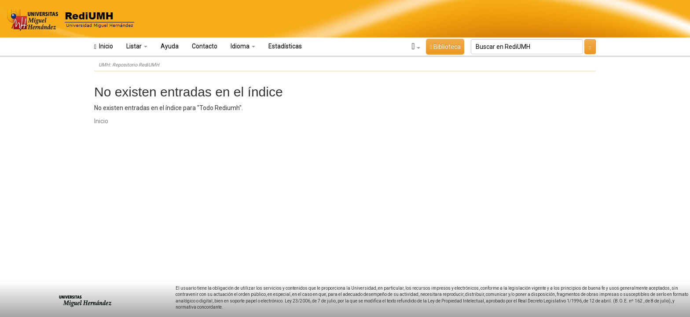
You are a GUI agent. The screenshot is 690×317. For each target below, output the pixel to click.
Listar (136, 46)
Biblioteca (444, 46)
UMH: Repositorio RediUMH (129, 65)
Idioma (243, 46)
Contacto (204, 46)
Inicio (103, 46)
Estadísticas (285, 46)
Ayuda (170, 46)
